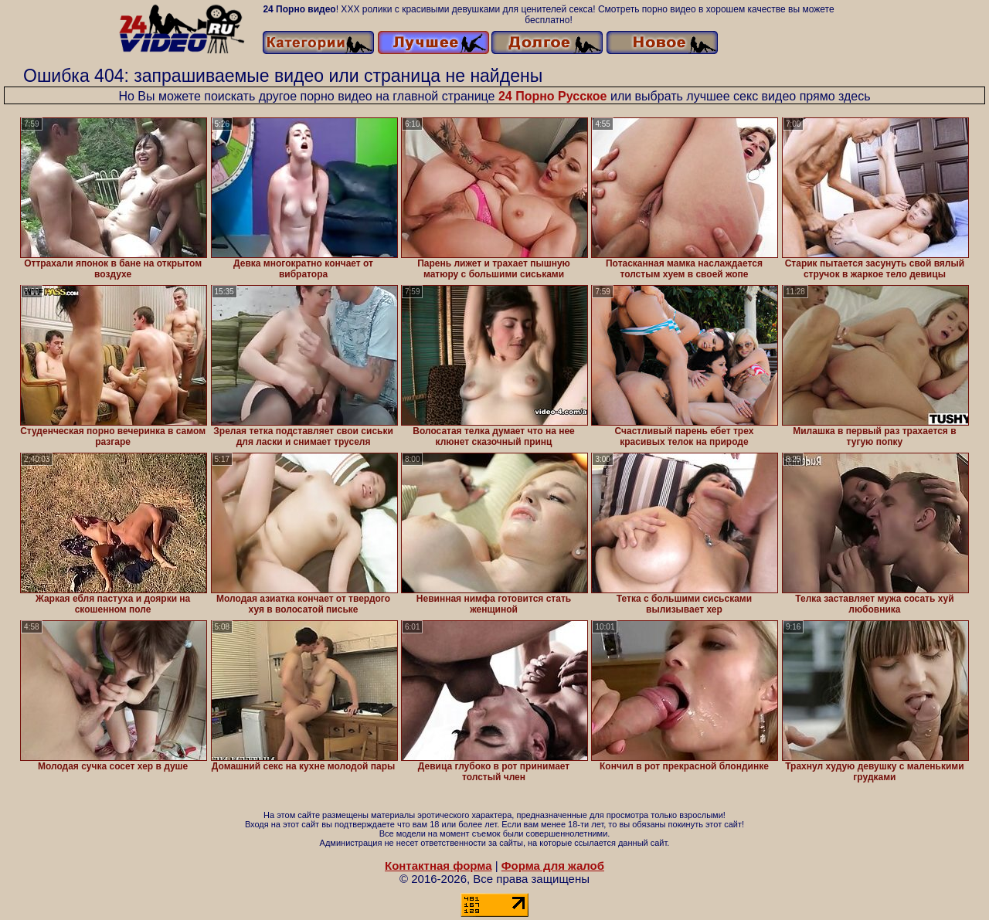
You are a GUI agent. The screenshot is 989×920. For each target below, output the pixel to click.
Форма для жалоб (552, 865)
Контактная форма (438, 865)
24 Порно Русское (552, 96)
